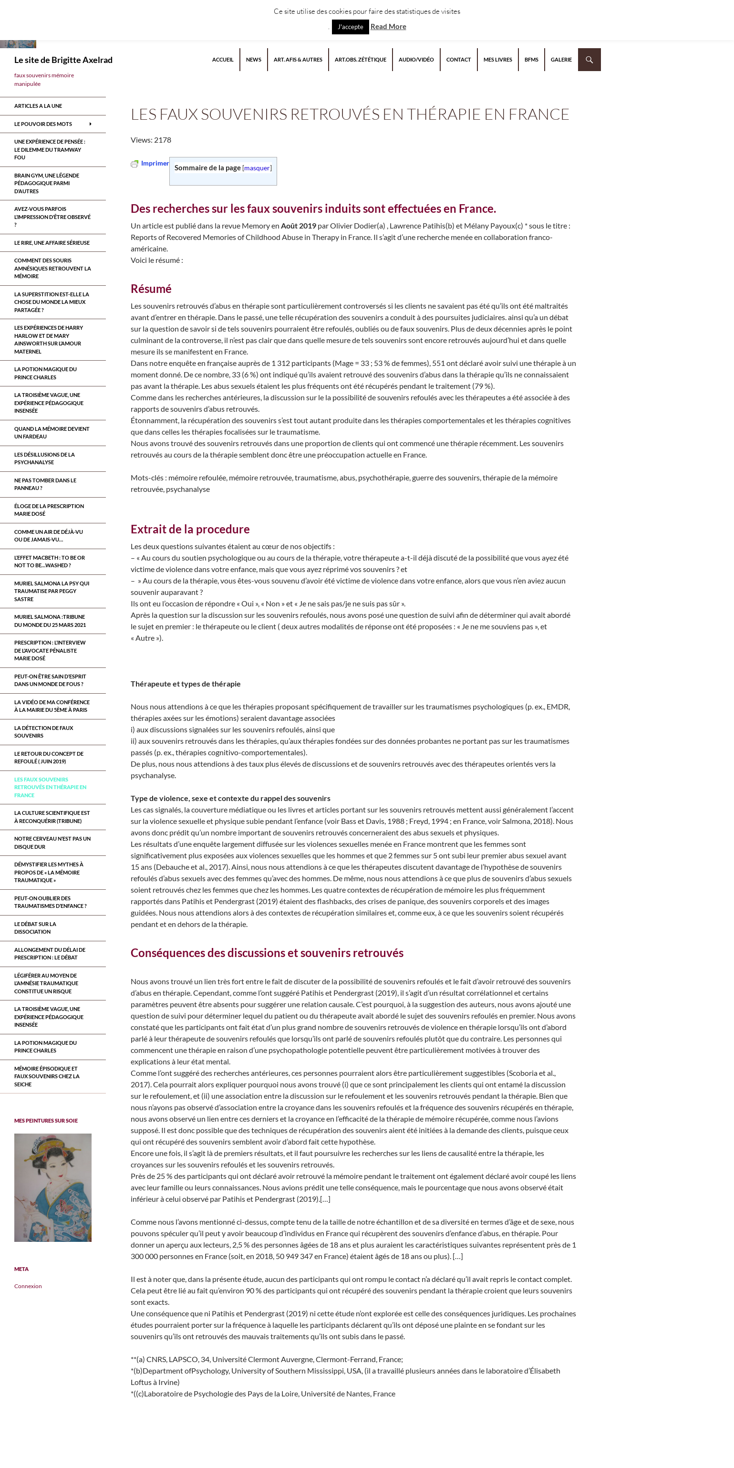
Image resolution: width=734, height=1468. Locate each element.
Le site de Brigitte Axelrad (63, 59)
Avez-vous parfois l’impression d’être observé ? (52, 217)
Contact (458, 59)
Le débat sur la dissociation (35, 928)
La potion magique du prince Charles (45, 373)
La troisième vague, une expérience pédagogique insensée (48, 403)
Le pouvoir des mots (43, 124)
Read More (388, 26)
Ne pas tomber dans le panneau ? (45, 484)
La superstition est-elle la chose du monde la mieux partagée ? (51, 302)
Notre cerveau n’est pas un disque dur (52, 842)
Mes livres (498, 59)
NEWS (253, 59)
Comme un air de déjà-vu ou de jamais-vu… (48, 536)
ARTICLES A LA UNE (38, 106)
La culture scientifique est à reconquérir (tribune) (52, 817)
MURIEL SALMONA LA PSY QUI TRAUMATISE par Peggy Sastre (51, 591)
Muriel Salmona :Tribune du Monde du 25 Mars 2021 (50, 621)
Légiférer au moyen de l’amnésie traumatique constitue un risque (46, 983)
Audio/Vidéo (416, 59)
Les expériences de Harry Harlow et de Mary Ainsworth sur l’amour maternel (48, 339)
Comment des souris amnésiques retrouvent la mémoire (52, 268)
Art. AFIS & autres (298, 59)
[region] (53, 1188)
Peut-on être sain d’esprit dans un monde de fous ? (50, 680)
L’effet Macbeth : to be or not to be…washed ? (49, 561)
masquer (257, 168)
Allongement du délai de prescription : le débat (49, 954)
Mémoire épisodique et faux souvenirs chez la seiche (47, 1076)
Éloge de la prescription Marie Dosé (49, 510)
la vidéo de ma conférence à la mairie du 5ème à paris (52, 706)
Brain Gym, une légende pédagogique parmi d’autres (46, 183)
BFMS (531, 59)
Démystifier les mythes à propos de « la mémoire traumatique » (48, 872)
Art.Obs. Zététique (360, 59)
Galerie (561, 59)
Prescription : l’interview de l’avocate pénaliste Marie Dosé (50, 650)
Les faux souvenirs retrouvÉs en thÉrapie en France (50, 787)
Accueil (223, 59)
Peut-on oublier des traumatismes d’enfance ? (50, 902)
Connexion (28, 1286)
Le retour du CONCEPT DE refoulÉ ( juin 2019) (48, 757)
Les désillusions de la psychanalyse (44, 458)
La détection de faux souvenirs (43, 732)
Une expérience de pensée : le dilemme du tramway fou (49, 149)
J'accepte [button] (350, 27)
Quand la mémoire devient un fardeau (52, 433)
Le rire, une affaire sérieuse (52, 242)
